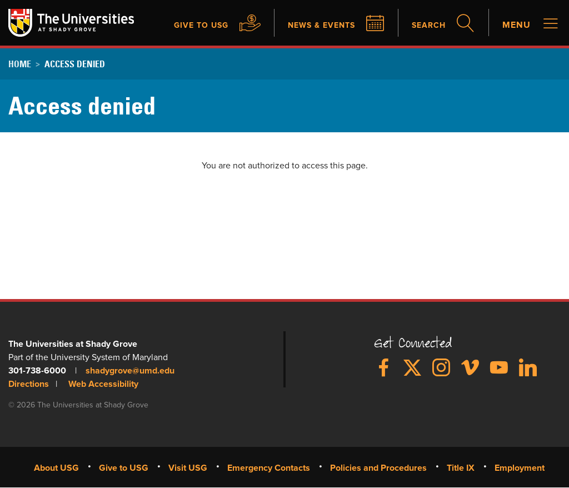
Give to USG (184, 25)
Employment (520, 467)
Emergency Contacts (268, 467)
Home (19, 63)
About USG (56, 467)
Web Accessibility (103, 383)
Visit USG (187, 467)
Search (426, 25)
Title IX (461, 467)
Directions (28, 383)
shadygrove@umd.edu (130, 370)
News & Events (312, 25)
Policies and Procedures (378, 467)
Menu (516, 25)
